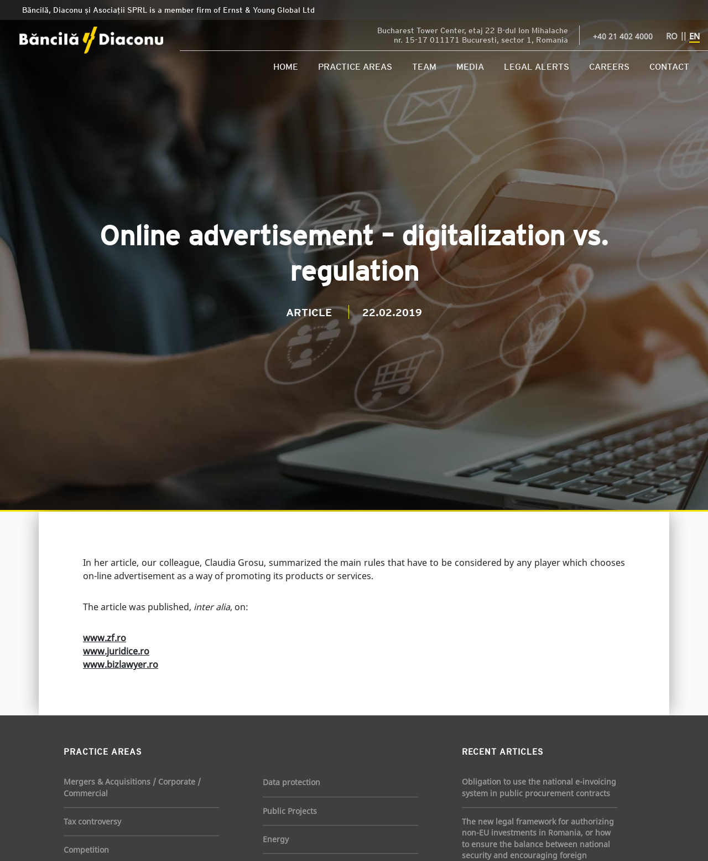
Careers (609, 66)
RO (672, 36)
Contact (669, 66)
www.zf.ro (104, 638)
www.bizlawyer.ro (120, 664)
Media (470, 66)
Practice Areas (355, 66)
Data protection (291, 782)
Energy (276, 839)
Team (424, 66)
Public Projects (290, 811)
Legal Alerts (536, 66)
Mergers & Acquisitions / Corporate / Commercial (132, 787)
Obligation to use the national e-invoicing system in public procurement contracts (539, 787)
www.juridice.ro (116, 651)
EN (694, 36)
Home (285, 66)
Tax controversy (92, 821)
